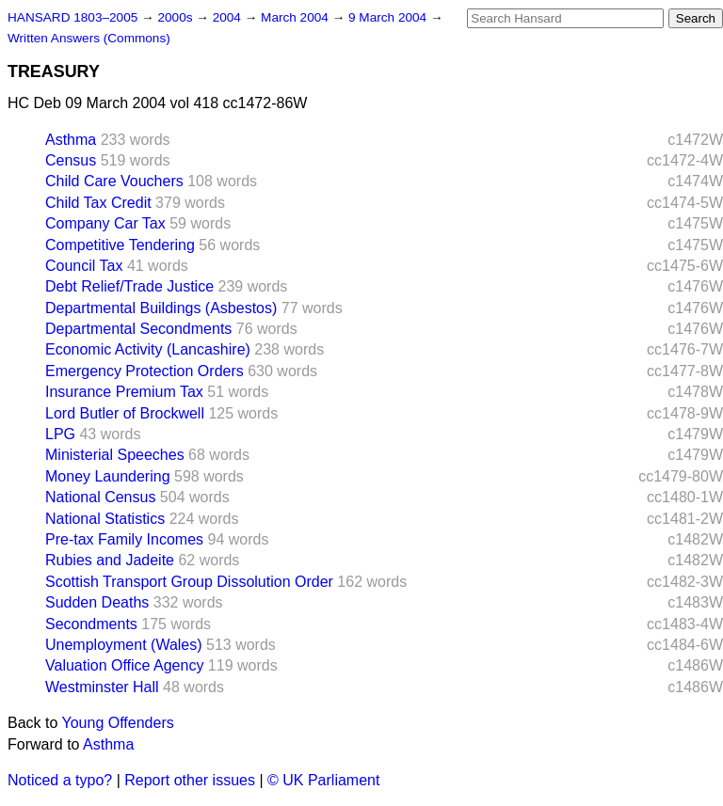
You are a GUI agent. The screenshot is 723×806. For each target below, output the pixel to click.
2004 (229, 17)
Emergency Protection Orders (144, 371)
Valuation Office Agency (124, 665)
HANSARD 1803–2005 (72, 17)
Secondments (91, 624)
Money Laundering (107, 476)
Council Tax (83, 266)
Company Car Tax (105, 223)
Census (70, 160)
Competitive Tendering (120, 245)
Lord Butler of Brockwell (124, 413)
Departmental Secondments (138, 329)
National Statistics (105, 519)
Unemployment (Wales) (123, 645)
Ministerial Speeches (115, 455)
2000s (176, 17)
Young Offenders (118, 723)
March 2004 (296, 17)
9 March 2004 (389, 17)
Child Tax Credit (98, 203)
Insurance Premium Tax (124, 392)
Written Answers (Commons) (89, 38)
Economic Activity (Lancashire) (147, 349)
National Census (100, 497)
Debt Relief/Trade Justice (129, 286)
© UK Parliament (323, 780)
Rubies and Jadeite (109, 560)
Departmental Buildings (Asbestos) (161, 308)
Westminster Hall (102, 687)
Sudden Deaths (97, 602)
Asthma (70, 140)
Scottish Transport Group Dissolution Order (189, 582)
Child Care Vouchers (114, 181)
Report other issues (189, 780)
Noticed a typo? (60, 780)
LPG (60, 434)
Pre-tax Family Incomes (124, 539)
